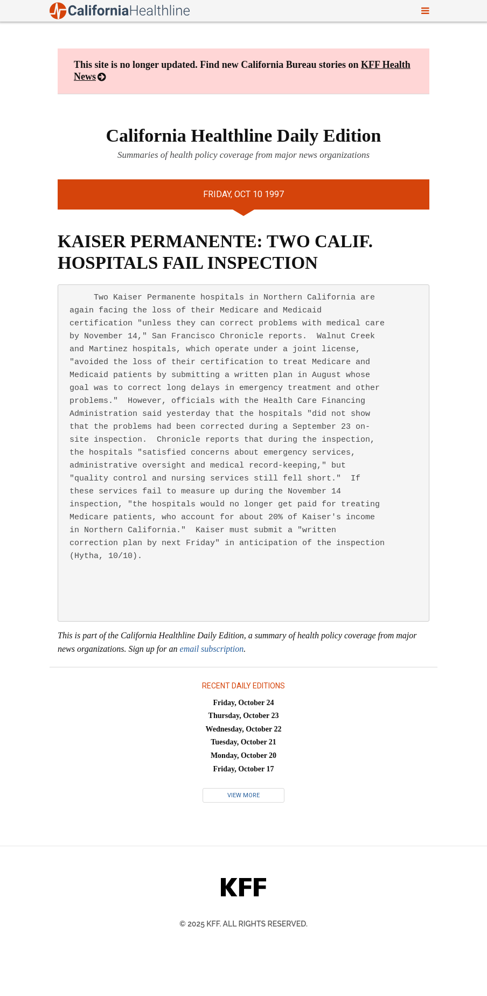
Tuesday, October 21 (243, 742)
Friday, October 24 (243, 703)
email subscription (212, 648)
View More (243, 795)
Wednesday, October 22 (244, 729)
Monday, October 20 (243, 755)
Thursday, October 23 (243, 716)
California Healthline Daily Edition (243, 135)
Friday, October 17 (243, 769)
